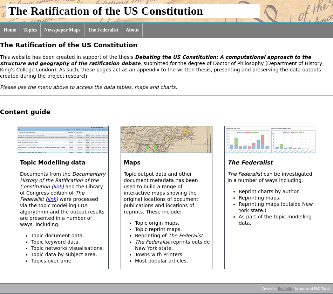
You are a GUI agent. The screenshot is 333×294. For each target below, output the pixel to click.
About (131, 30)
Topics (30, 30)
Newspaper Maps (62, 30)
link (57, 186)
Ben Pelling (286, 288)
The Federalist (103, 30)
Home (10, 30)
